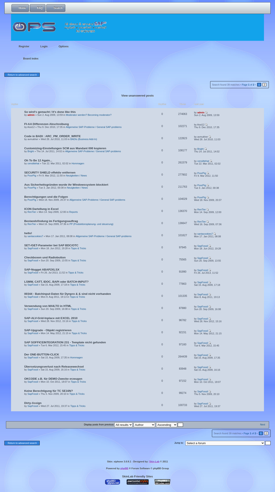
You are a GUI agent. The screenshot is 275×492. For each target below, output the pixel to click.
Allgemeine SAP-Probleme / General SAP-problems (94, 127)
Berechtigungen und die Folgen (46, 196)
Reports (73, 212)
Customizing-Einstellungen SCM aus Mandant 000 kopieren (65, 148)
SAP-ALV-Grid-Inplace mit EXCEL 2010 (50, 318)
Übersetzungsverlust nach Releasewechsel (54, 366)
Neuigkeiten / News (76, 175)
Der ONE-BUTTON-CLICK (41, 354)
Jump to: (179, 442)
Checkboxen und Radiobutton (45, 257)
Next (262, 424)
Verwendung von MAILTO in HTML (47, 306)
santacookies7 (35, 236)
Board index (30, 58)
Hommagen (78, 163)
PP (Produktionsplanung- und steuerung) (91, 224)
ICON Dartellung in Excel (41, 209)
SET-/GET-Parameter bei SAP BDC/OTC (51, 245)
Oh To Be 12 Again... (38, 160)
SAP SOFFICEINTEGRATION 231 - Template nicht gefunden (65, 342)
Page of (248, 84)
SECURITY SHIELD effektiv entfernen (49, 172)
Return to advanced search (22, 74)
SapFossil (33, 248)
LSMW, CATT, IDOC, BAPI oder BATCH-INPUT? (56, 281)
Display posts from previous (108, 424)
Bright (31, 151)
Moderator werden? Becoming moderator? (89, 115)
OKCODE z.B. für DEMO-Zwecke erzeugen (53, 378)
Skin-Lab (154, 461)
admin (31, 115)
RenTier (32, 212)
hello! (28, 233)
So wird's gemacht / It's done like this (50, 112)
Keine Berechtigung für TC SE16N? (48, 391)
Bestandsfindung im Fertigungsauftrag (51, 221)
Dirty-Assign (32, 403)
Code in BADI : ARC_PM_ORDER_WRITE (52, 136)
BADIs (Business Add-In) (83, 139)
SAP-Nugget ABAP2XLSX (41, 269)
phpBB (124, 468)
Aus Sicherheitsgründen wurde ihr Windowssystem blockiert (66, 184)
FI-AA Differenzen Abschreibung (46, 124)
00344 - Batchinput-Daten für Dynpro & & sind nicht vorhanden (67, 294)
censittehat (33, 163)
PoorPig (32, 175)
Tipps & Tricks (78, 248)
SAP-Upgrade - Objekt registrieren (47, 330)
